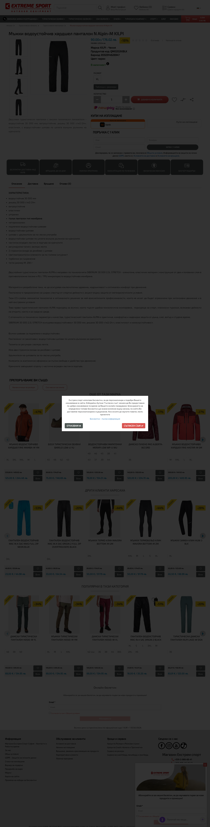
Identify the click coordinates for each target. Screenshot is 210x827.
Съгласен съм (133, 425)
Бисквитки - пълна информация (105, 419)
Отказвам (74, 425)
